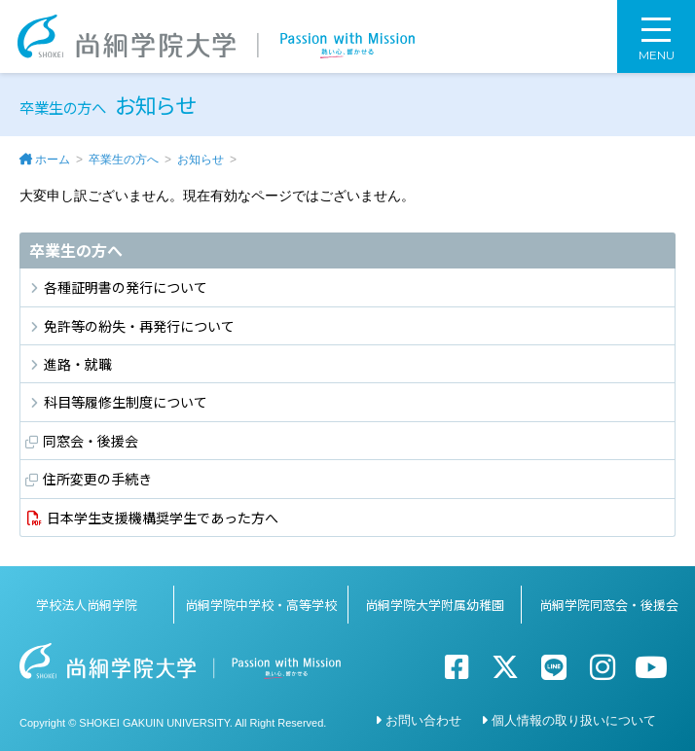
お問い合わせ (423, 720)
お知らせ (200, 159)
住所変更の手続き (97, 478)
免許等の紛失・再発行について (139, 326)
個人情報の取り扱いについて (574, 720)
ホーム (52, 159)
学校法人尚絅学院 (86, 604)
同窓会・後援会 (90, 440)
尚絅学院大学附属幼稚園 (434, 604)
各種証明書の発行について (125, 287)
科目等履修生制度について (125, 401)
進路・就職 (78, 364)
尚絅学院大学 (216, 36)
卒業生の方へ (124, 159)
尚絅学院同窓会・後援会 (608, 604)
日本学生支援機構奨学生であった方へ (162, 517)
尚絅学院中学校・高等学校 (261, 604)
